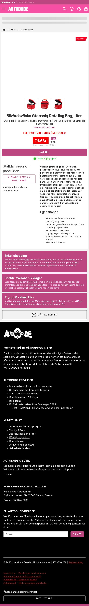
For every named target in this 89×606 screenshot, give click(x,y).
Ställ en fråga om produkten (19, 179)
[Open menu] (3, 8)
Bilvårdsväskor (26, 30)
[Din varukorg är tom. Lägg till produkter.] (86, 9)
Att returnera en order (22, 433)
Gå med (77, 534)
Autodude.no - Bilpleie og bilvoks (20, 579)
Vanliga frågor (17, 430)
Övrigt (12, 30)
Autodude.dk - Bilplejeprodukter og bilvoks (25, 583)
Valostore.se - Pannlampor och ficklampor (24, 573)
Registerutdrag (76, 562)
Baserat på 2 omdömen (44, 127)
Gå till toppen (44, 315)
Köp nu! (44, 152)
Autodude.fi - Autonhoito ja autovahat (22, 576)
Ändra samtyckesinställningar (20, 591)
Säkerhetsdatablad (20, 448)
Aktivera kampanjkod (21, 444)
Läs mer (8, 474)
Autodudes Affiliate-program (25, 426)
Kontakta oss (16, 441)
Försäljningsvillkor (19, 437)
